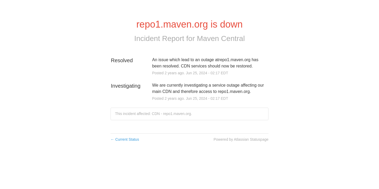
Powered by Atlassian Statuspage (240, 139)
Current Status (125, 139)
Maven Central (221, 38)
